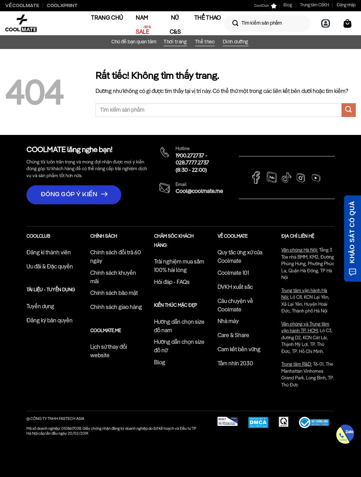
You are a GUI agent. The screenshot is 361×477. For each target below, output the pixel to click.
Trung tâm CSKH (314, 5)
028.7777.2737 (192, 163)
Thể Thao (207, 18)
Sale (142, 32)
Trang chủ (107, 18)
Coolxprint (62, 6)
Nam (142, 18)
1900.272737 (190, 156)
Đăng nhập (346, 5)
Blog (287, 5)
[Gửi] (235, 23)
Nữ (175, 18)
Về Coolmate (22, 6)
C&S (175, 32)
